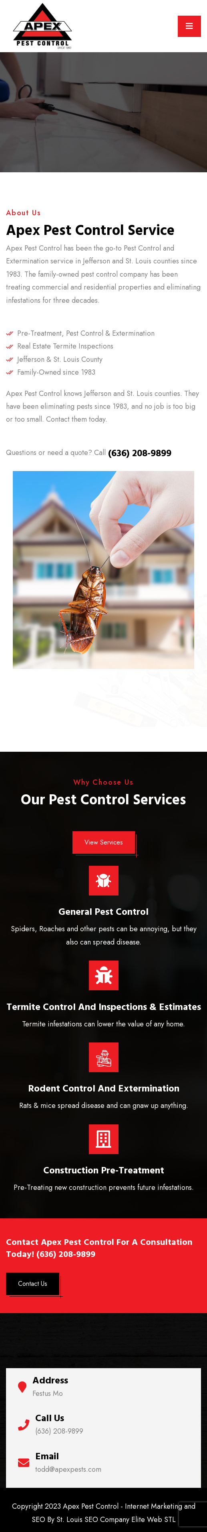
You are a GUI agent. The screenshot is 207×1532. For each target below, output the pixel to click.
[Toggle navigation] (189, 26)
